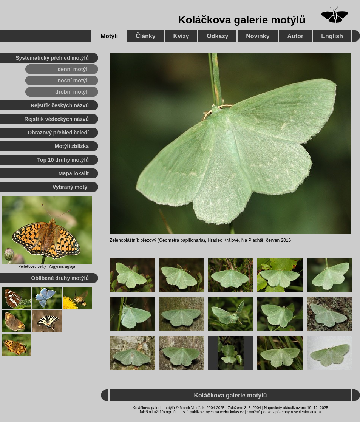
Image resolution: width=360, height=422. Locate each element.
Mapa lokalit (74, 173)
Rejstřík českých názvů (60, 105)
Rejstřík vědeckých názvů (57, 119)
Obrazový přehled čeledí (58, 133)
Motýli (109, 36)
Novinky (257, 36)
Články (145, 36)
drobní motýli (72, 92)
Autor (295, 36)
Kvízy (181, 36)
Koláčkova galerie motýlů (242, 20)
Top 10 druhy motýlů (63, 160)
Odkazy (217, 36)
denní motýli (73, 69)
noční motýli (73, 80)
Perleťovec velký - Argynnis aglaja (46, 266)
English (332, 36)
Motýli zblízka (72, 146)
